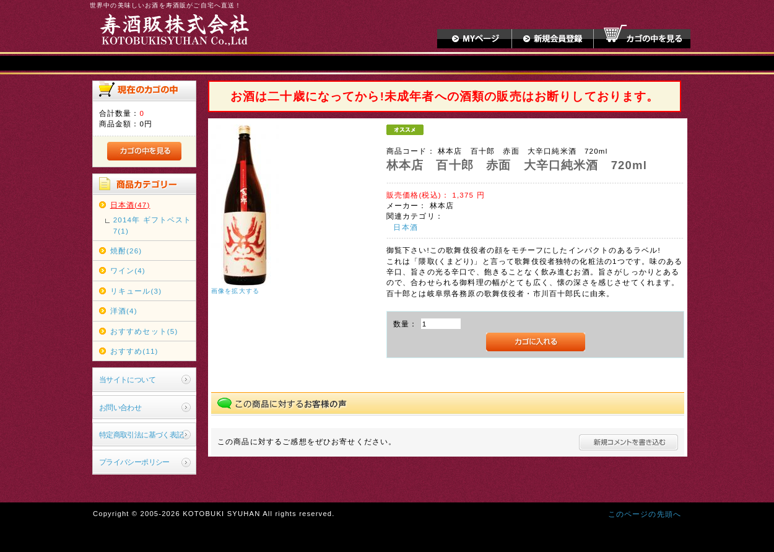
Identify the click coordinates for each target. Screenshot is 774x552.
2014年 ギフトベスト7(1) (152, 225)
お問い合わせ (120, 407)
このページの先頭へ (644, 514)
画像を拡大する (235, 290)
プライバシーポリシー (134, 462)
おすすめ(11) (134, 351)
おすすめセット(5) (144, 331)
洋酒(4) (123, 311)
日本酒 (405, 227)
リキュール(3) (136, 291)
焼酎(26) (126, 251)
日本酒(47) (130, 205)
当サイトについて (127, 379)
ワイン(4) (128, 270)
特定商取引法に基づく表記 (141, 435)
